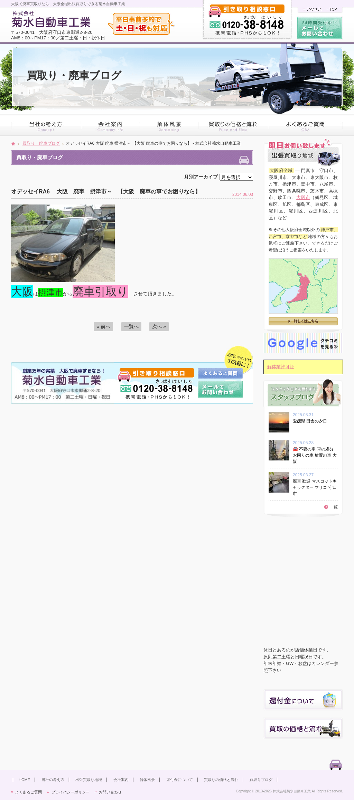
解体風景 (147, 780)
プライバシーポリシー (71, 792)
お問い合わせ (110, 792)
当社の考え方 (52, 780)
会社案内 (121, 780)
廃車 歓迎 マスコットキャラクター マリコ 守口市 (315, 487)
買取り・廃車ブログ (41, 143)
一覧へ (131, 326)
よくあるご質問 (28, 792)
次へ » (159, 326)
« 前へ (103, 326)
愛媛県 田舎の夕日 (312, 421)
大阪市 (303, 197)
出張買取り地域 (88, 780)
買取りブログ (261, 780)
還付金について (179, 780)
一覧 (333, 507)
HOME (24, 780)
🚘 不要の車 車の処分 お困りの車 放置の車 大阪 (315, 455)
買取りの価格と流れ (221, 780)
